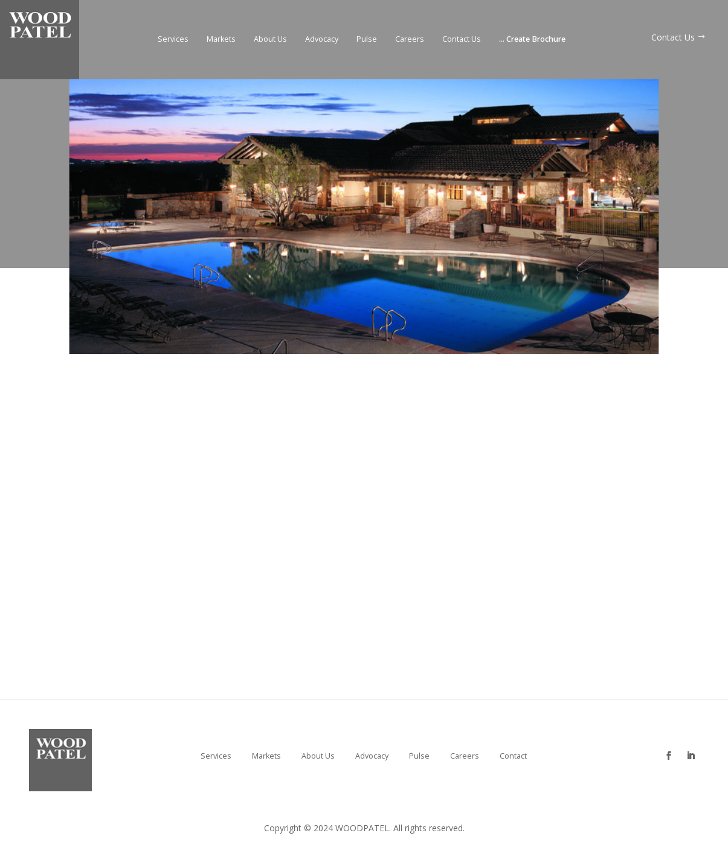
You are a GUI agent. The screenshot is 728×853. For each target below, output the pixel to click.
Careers (409, 39)
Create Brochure (532, 39)
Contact (513, 756)
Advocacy (321, 39)
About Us (270, 39)
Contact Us (461, 39)
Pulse (366, 39)
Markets (221, 39)
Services (173, 39)
